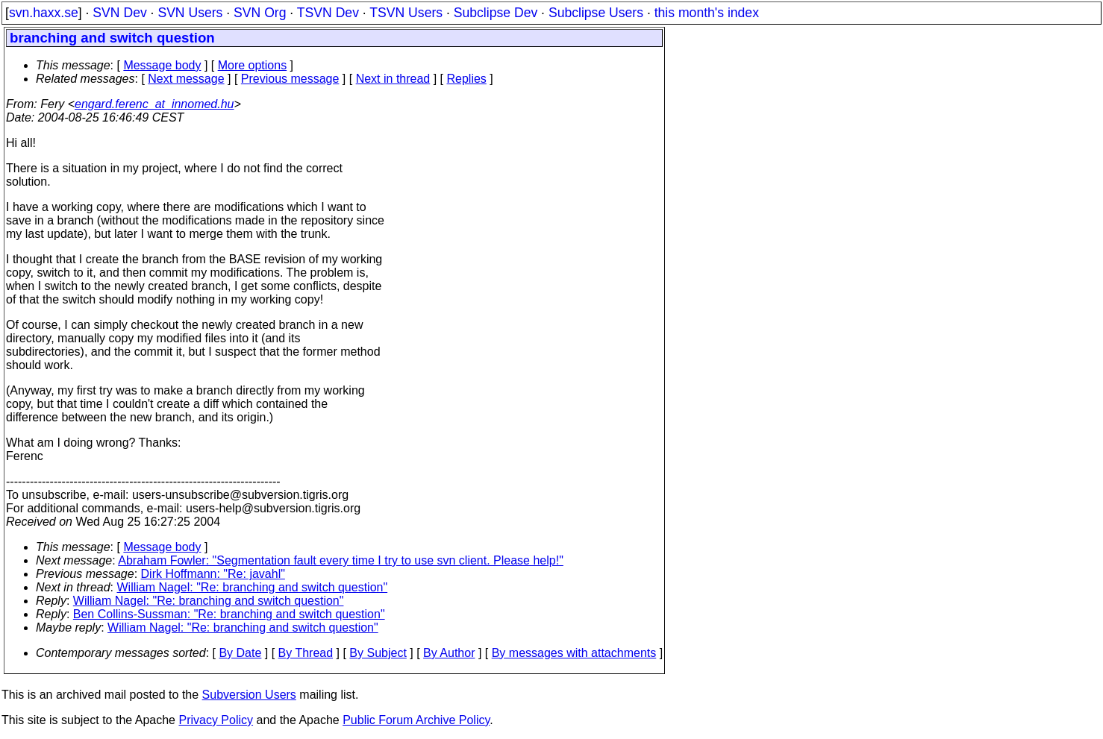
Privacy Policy (215, 720)
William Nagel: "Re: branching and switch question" (252, 587)
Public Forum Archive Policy (416, 720)
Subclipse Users (596, 12)
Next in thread (393, 78)
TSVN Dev (328, 12)
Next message (186, 78)
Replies (467, 78)
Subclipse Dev (495, 12)
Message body (162, 65)
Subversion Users (249, 694)
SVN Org (260, 12)
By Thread (306, 653)
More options (252, 65)
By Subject (377, 653)
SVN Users (189, 12)
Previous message (290, 78)
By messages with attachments (574, 653)
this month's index (706, 12)
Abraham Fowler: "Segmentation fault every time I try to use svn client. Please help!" (340, 560)
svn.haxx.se (43, 12)
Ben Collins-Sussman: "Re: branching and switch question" (229, 614)
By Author (449, 653)
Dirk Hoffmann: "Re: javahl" (213, 573)
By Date (240, 653)
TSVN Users (406, 12)
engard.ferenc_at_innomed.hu (154, 104)
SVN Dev (119, 12)
